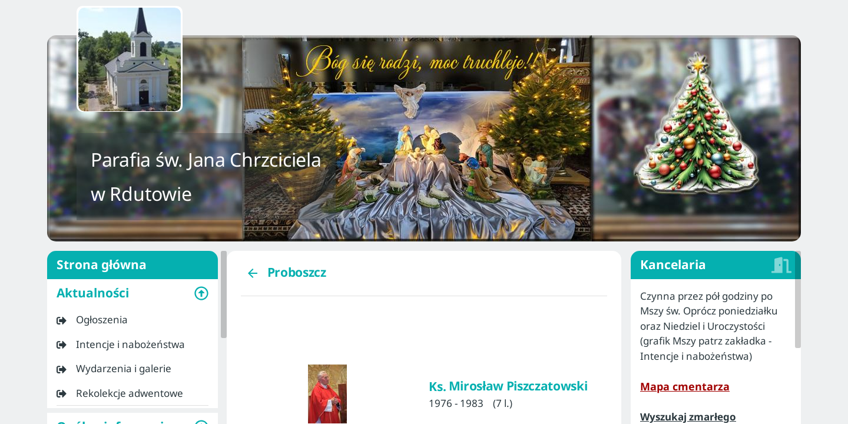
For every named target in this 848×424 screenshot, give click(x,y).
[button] (132, 293)
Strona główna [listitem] (132, 265)
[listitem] (132, 319)
